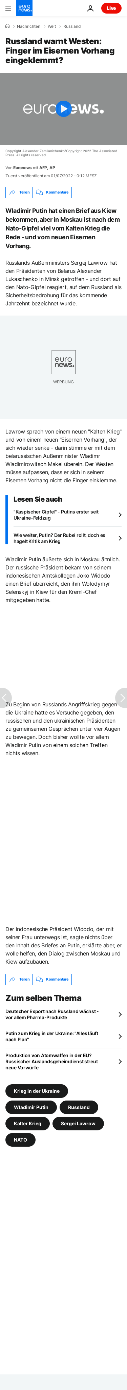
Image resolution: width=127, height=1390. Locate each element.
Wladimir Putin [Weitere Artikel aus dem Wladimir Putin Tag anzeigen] (31, 1107)
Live (111, 8)
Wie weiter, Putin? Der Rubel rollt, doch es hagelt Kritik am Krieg (59, 538)
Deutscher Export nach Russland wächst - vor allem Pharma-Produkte (52, 1014)
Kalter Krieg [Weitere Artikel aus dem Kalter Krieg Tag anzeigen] (27, 1123)
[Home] (7, 26)
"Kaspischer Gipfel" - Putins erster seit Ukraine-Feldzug (56, 515)
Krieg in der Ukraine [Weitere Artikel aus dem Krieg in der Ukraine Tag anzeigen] (37, 1090)
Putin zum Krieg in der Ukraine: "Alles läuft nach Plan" (51, 1036)
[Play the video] (63, 109)
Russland (72, 26)
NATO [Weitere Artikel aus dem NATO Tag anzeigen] (20, 1139)
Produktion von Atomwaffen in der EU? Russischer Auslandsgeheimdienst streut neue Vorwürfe (51, 1061)
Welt (52, 26)
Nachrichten (28, 26)
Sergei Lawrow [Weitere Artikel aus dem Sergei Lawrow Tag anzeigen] (78, 1123)
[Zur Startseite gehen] (24, 8)
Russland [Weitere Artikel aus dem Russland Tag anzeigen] (79, 1107)
